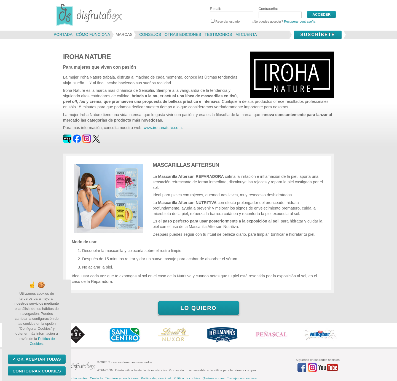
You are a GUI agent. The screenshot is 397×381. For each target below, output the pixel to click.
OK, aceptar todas (38, 359)
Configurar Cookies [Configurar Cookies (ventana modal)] (36, 371)
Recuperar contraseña (299, 21)
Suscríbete (317, 34)
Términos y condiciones (121, 378)
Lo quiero (198, 308)
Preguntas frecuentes (72, 378)
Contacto (96, 378)
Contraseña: (280, 12)
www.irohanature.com (163, 127)
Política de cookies (186, 378)
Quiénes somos (213, 378)
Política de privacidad (156, 378)
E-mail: (231, 12)
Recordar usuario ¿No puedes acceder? (263, 21)
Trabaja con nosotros (242, 378)
